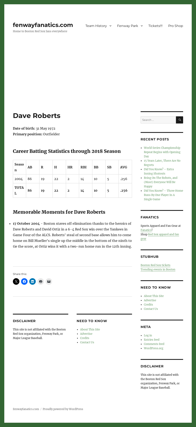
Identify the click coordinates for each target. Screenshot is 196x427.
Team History (96, 26)
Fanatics (146, 230)
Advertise (86, 334)
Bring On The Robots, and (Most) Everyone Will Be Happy (160, 182)
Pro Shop (175, 26)
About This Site (90, 329)
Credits (84, 338)
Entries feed (151, 339)
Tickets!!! (155, 26)
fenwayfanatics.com (43, 24)
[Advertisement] (99, 81)
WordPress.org (153, 348)
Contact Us (87, 342)
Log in (148, 335)
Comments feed (154, 344)
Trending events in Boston (158, 269)
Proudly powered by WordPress (63, 409)
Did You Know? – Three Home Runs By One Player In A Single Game (163, 195)
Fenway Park (127, 26)
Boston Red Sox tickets (155, 265)
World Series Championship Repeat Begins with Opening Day (162, 152)
